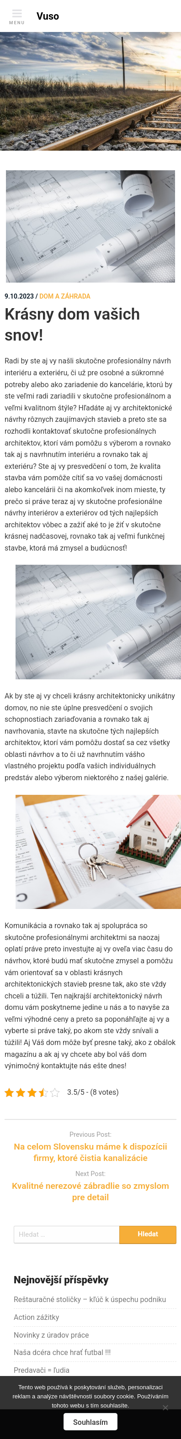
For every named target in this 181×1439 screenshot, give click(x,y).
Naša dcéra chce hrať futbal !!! (62, 1352)
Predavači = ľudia (41, 1370)
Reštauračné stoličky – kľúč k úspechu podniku (90, 1299)
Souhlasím (90, 1422)
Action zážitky (36, 1317)
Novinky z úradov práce (51, 1335)
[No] (165, 1406)
